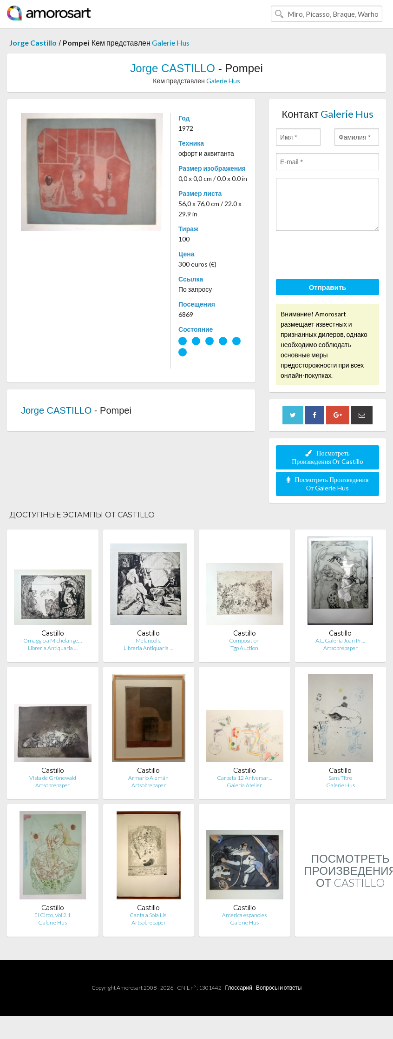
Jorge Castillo (33, 42)
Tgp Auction (244, 647)
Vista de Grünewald (52, 777)
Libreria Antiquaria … (53, 647)
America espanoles (244, 915)
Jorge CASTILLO (172, 68)
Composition (244, 640)
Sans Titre (340, 777)
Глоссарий (238, 987)
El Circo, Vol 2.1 (52, 915)
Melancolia (149, 640)
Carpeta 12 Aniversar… (244, 777)
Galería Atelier (244, 785)
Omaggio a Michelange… (52, 640)
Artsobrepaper (340, 647)
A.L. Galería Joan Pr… (340, 640)
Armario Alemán (148, 777)
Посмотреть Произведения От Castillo (327, 457)
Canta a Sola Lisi (149, 915)
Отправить (328, 287)
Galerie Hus (171, 42)
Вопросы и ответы (278, 987)
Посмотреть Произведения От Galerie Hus (328, 484)
